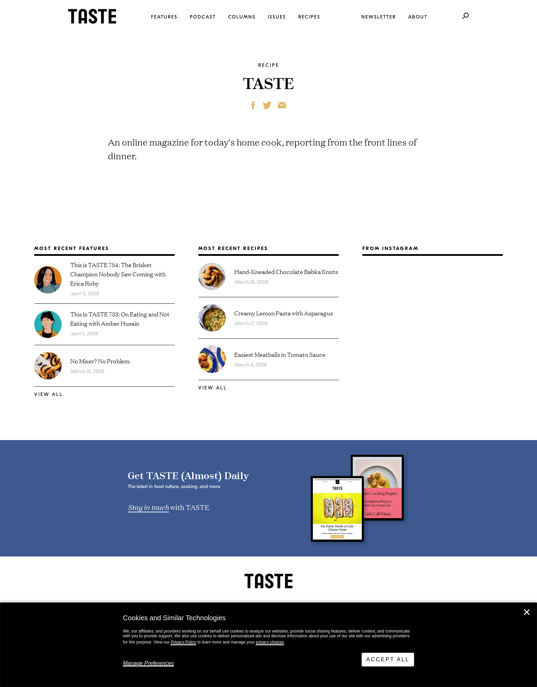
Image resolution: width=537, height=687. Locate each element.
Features (164, 17)
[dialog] (268, 645)
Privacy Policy (183, 642)
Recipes (309, 17)
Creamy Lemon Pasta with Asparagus (283, 313)
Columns (241, 17)
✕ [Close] (527, 612)
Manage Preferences (148, 663)
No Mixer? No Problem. (100, 361)
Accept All (388, 659)
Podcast (203, 17)
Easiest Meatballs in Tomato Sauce (279, 354)
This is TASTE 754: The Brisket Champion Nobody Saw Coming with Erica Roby (118, 273)
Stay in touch (148, 507)
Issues (277, 17)
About (417, 17)
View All (48, 394)
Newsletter (378, 17)
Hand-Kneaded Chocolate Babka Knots (286, 271)
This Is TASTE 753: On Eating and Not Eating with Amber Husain (120, 318)
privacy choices (270, 642)
